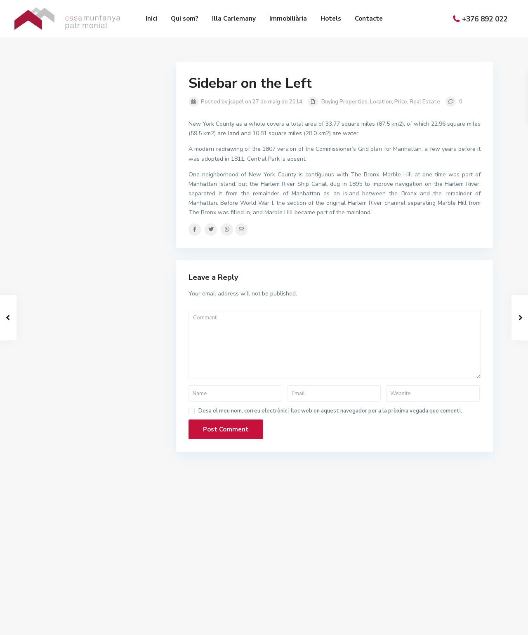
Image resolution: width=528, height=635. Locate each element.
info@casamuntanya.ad (310, 578)
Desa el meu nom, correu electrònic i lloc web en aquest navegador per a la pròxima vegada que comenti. (330, 411)
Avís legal (354, 622)
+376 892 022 (484, 19)
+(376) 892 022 (300, 566)
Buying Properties (344, 101)
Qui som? (184, 18)
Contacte (369, 18)
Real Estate (425, 101)
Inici (151, 18)
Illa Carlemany (234, 18)
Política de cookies (403, 622)
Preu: (54, 230)
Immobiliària (288, 18)
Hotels (331, 18)
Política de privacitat (466, 622)
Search (99, 274)
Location (381, 101)
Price (400, 101)
